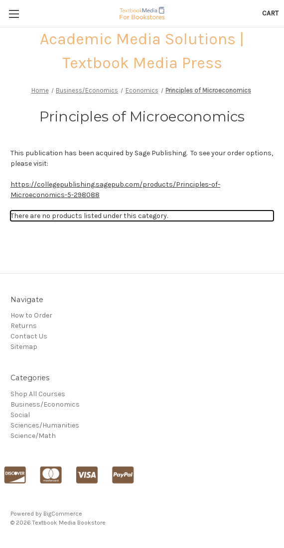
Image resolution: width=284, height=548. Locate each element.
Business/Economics (45, 404)
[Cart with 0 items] (270, 13)
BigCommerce (62, 513)
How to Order (31, 315)
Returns (23, 326)
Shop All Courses (37, 394)
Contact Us (28, 336)
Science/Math (33, 436)
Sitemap (23, 346)
